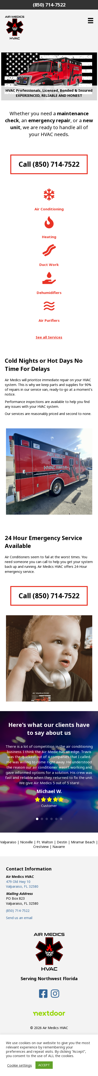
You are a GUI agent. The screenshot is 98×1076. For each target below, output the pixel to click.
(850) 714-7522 (17, 910)
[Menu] (90, 21)
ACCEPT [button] (44, 1065)
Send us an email (19, 917)
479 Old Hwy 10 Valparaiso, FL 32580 (22, 884)
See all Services (49, 337)
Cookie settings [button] (19, 1065)
